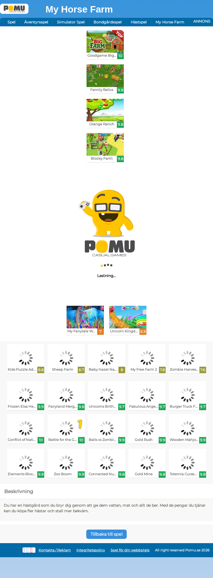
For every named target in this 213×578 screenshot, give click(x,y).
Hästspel (139, 22)
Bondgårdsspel (107, 22)
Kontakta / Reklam (55, 550)
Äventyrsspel (36, 22)
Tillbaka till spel (106, 534)
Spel (11, 22)
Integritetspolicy (90, 550)
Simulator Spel (71, 22)
